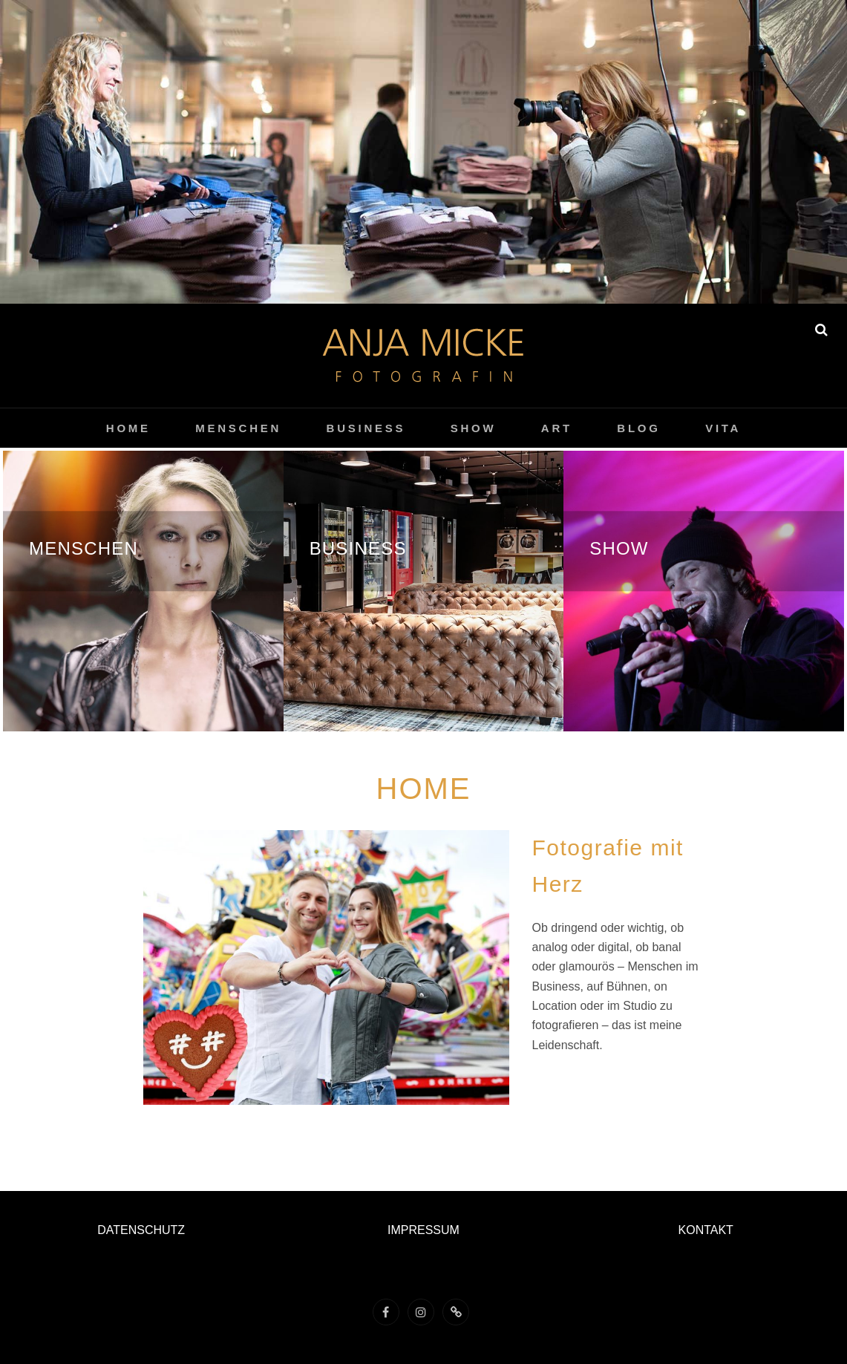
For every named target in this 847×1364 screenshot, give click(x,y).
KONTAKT (705, 1230)
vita (723, 428)
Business (366, 428)
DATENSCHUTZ (141, 1230)
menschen (238, 428)
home (128, 428)
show (474, 428)
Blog (638, 428)
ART (556, 428)
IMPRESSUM (423, 1230)
